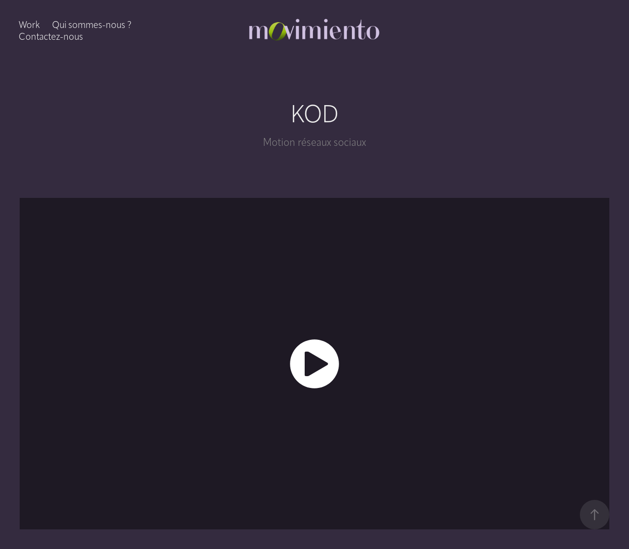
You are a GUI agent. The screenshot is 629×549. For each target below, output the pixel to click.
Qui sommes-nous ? (92, 24)
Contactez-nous (51, 36)
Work (29, 24)
